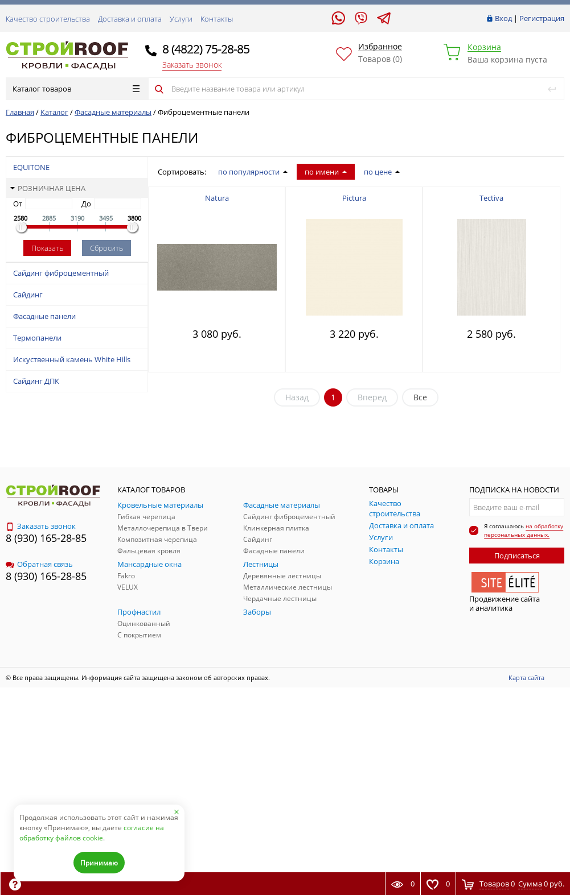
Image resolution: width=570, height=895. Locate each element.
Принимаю (99, 863)
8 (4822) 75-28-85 (205, 49)
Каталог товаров (76, 89)
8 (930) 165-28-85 (46, 538)
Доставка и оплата (130, 19)
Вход (503, 18)
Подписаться (517, 555)
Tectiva (491, 198)
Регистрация (541, 18)
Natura (217, 198)
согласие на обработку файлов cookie (91, 833)
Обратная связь (39, 564)
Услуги (181, 19)
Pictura (354, 198)
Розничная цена (47, 188)
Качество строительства (48, 19)
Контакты (216, 19)
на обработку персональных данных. (523, 530)
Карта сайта (526, 677)
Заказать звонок (192, 64)
